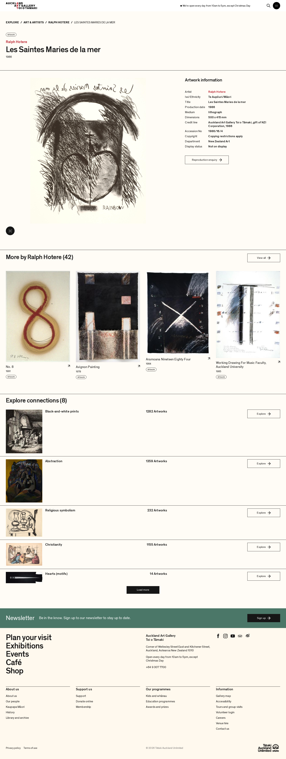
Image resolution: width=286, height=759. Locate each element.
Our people (13, 701)
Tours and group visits (229, 707)
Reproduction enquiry (207, 160)
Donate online (84, 701)
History (10, 712)
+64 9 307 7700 (156, 667)
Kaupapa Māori (15, 707)
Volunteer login (225, 712)
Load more (143, 590)
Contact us (222, 729)
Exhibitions (24, 646)
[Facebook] (218, 636)
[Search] (268, 5)
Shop (14, 671)
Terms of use (30, 748)
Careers (220, 718)
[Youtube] (233, 636)
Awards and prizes (157, 707)
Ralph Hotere (16, 42)
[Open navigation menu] (276, 5)
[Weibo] (247, 636)
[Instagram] (225, 636)
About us (11, 696)
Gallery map (223, 696)
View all (263, 258)
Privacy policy (13, 748)
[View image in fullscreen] (10, 230)
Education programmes (160, 701)
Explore (263, 414)
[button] (38, 325)
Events (17, 654)
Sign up (263, 618)
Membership (83, 707)
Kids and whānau (156, 696)
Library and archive (17, 718)
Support (81, 696)
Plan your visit (28, 637)
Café (14, 662)
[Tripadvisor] (240, 636)
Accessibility (223, 701)
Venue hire (222, 723)
